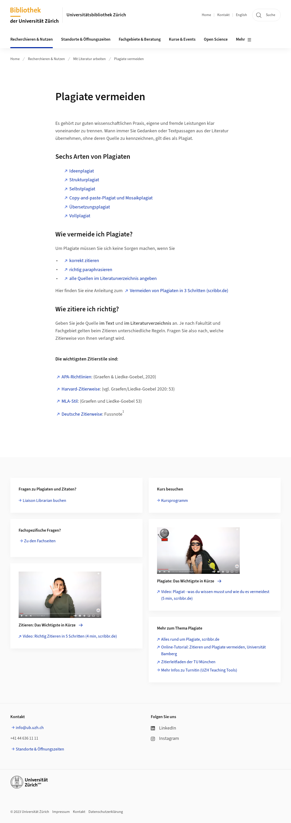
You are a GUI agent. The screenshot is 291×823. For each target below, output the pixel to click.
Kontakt (223, 15)
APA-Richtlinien (76, 377)
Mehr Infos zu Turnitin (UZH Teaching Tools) (199, 670)
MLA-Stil (70, 401)
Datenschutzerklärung (105, 811)
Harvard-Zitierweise (81, 389)
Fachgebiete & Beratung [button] (140, 39)
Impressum (61, 811)
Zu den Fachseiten (40, 541)
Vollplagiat (79, 216)
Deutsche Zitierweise (82, 414)
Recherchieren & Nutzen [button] (31, 39)
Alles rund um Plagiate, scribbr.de (190, 639)
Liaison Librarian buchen (44, 500)
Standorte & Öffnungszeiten (40, 749)
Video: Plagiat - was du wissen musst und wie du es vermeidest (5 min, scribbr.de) (215, 595)
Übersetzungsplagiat (89, 207)
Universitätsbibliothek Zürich (96, 15)
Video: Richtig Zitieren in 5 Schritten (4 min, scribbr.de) (70, 636)
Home (206, 15)
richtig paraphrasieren (90, 269)
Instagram (165, 738)
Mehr (243, 39)
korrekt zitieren (84, 260)
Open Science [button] (216, 39)
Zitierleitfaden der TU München (188, 662)
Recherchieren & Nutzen (46, 59)
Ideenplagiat (81, 171)
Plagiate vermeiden (129, 59)
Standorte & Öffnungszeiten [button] (85, 39)
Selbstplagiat (82, 189)
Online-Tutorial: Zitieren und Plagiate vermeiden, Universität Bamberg (213, 650)
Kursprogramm (174, 500)
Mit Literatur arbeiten (89, 59)
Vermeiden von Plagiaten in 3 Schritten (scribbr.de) (179, 290)
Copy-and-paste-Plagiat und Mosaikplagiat (111, 198)
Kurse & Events (182, 39)
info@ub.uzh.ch (30, 728)
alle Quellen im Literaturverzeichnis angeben (113, 278)
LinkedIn (163, 728)
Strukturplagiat (84, 180)
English (241, 15)
